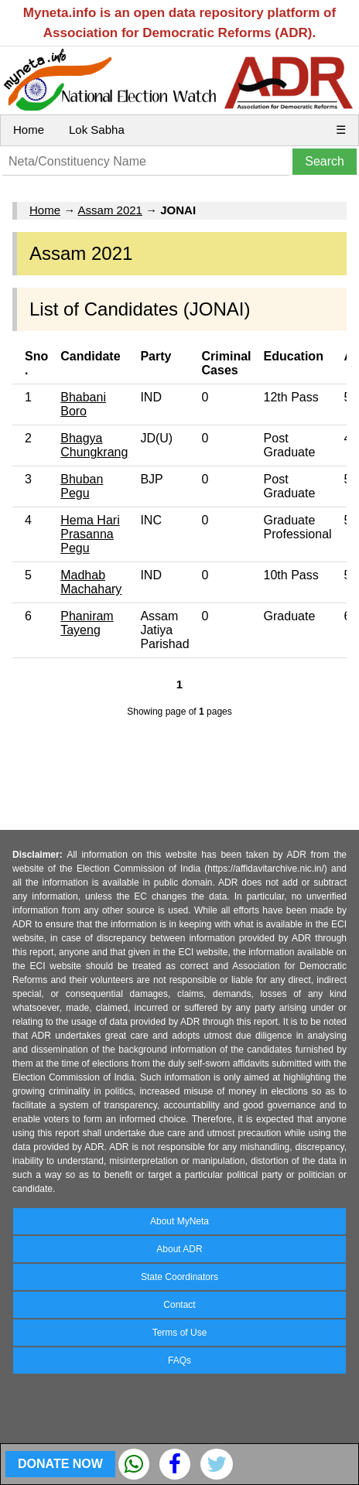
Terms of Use (179, 1332)
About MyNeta (179, 1221)
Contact (179, 1304)
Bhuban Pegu (81, 486)
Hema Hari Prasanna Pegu (89, 534)
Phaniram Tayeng (86, 623)
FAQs (179, 1360)
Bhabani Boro (83, 404)
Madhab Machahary (90, 582)
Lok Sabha (97, 129)
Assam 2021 (110, 210)
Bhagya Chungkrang (94, 445)
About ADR (179, 1249)
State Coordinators (179, 1277)
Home (28, 129)
